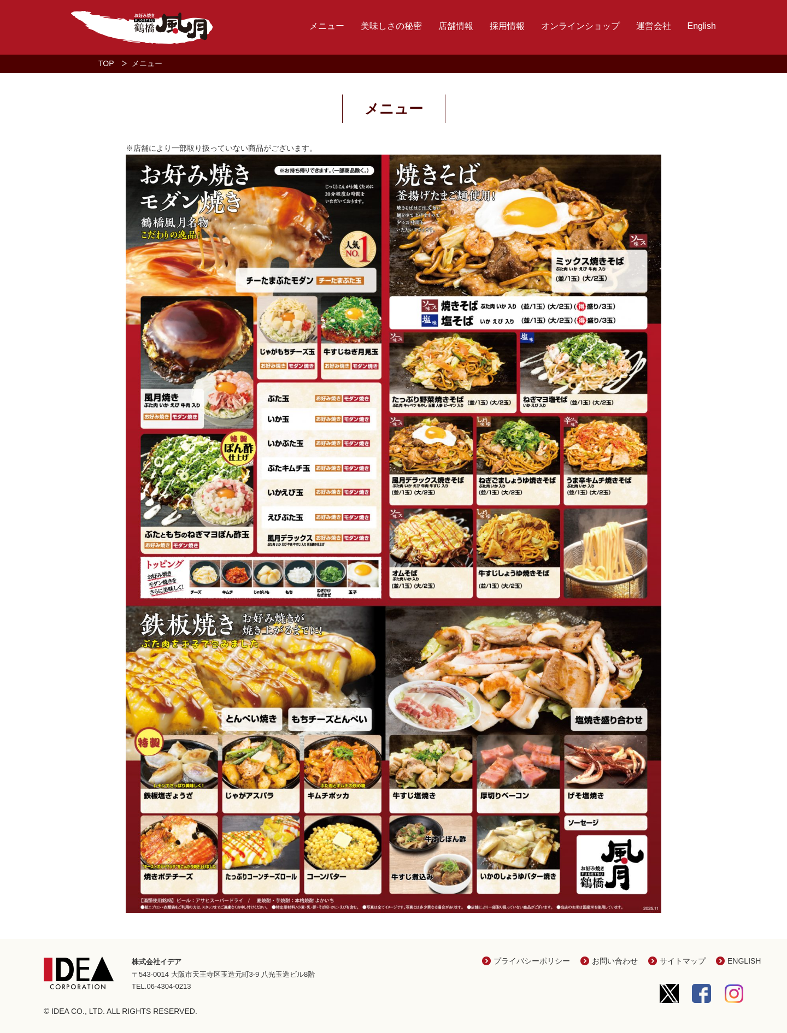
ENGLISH (744, 961)
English (702, 26)
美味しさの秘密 (391, 26)
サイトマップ (683, 961)
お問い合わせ (615, 961)
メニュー (326, 26)
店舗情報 (455, 26)
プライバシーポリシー (532, 961)
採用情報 (507, 26)
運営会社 (653, 26)
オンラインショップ (580, 26)
